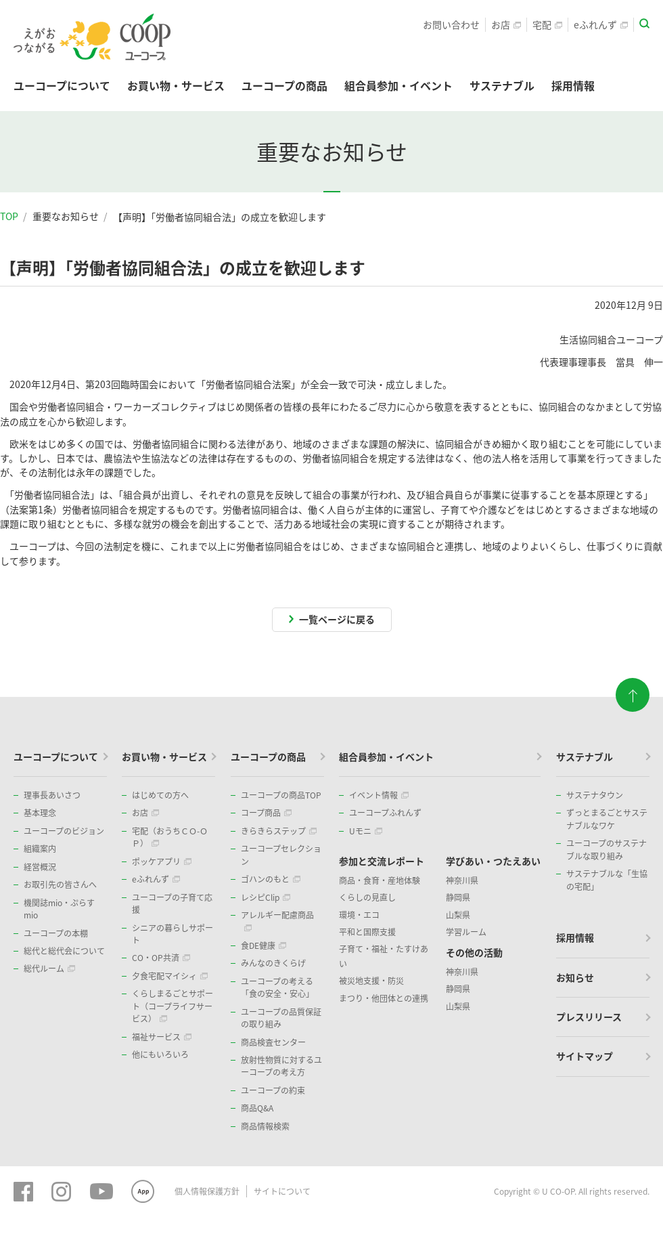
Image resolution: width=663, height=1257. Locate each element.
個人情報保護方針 (207, 1191)
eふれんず (601, 24)
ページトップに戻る (632, 691)
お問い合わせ (451, 24)
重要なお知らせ (65, 216)
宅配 (547, 24)
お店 (506, 24)
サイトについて (282, 1191)
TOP (9, 216)
